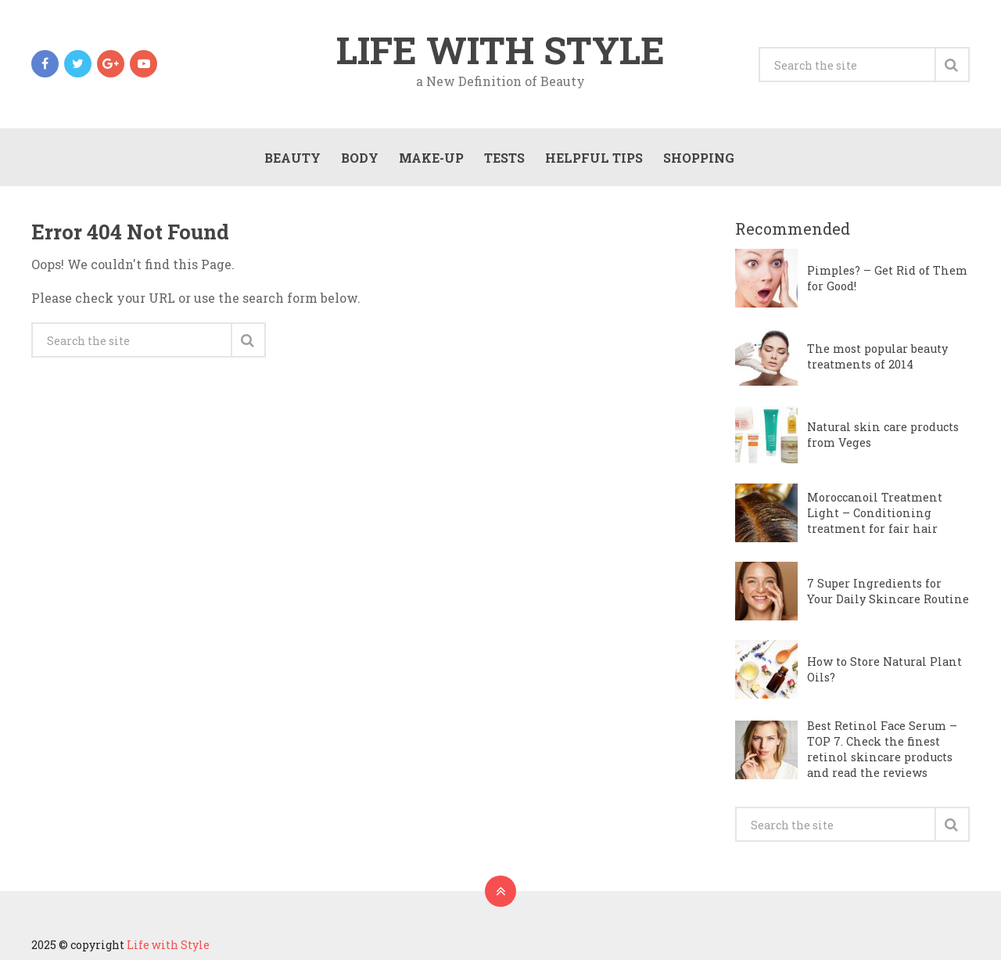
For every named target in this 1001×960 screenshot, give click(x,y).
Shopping (698, 157)
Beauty (292, 157)
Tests (504, 157)
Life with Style (500, 50)
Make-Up (431, 157)
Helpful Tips (594, 157)
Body (360, 157)
